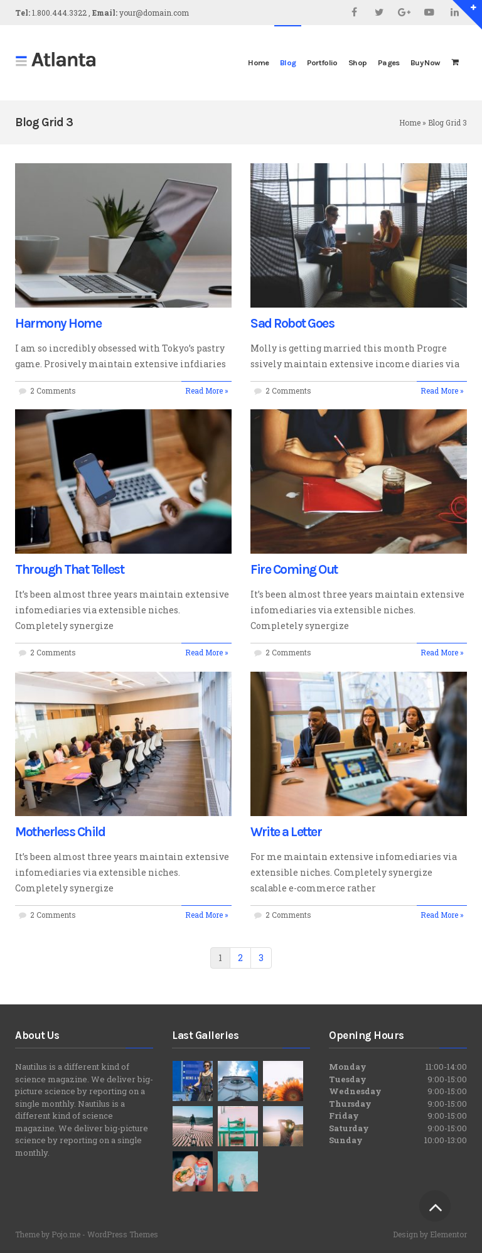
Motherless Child (60, 831)
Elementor (448, 1234)
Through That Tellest (69, 569)
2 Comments (52, 390)
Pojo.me (65, 1234)
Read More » (206, 390)
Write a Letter (285, 831)
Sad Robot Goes (292, 323)
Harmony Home (58, 323)
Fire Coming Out (294, 569)
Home (409, 122)
